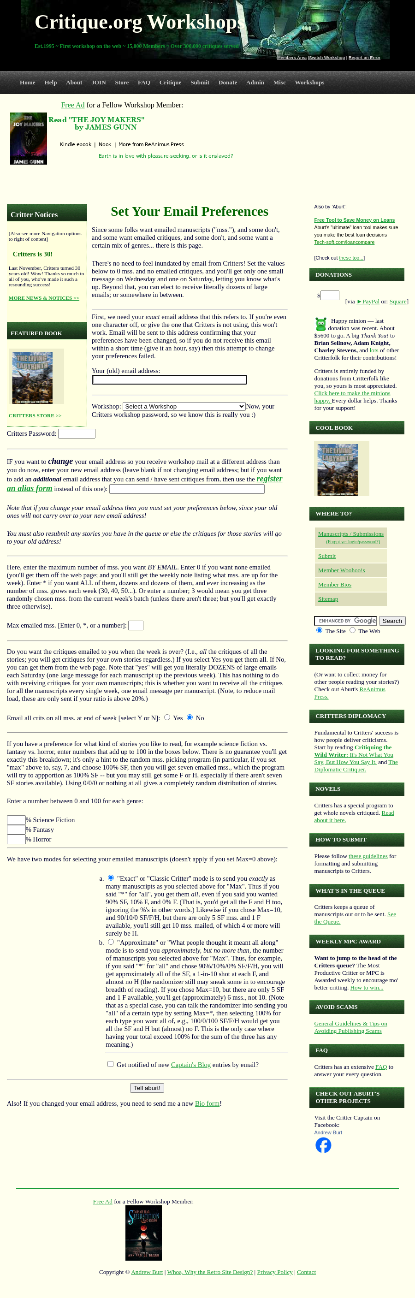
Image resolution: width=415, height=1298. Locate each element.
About (74, 82)
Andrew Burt (328, 1132)
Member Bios (334, 584)
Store (122, 82)
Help (50, 82)
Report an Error (364, 57)
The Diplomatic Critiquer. (355, 766)
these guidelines (368, 856)
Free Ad (103, 1201)
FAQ (144, 82)
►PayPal (367, 301)
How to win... (366, 987)
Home (28, 82)
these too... (351, 258)
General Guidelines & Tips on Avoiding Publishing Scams (350, 1027)
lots (374, 350)
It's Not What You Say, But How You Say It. (353, 754)
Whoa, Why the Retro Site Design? (210, 1271)
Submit (199, 82)
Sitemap (328, 598)
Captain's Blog (191, 1064)
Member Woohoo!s (341, 570)
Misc (279, 82)
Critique (171, 82)
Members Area (292, 57)
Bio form (207, 1103)
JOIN (98, 82)
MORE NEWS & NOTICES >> (44, 298)
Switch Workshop (327, 57)
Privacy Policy (275, 1271)
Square (398, 301)
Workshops (310, 82)
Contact (306, 1271)
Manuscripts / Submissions (351, 533)
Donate (228, 82)
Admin (255, 82)
